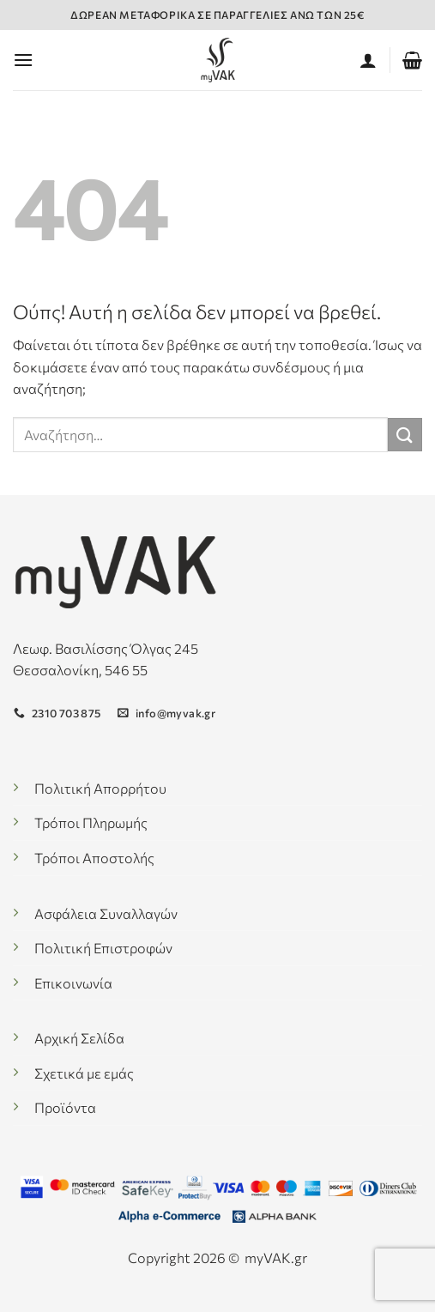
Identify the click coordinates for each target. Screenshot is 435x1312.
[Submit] (405, 434)
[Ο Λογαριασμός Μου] (368, 60)
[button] (23, 60)
